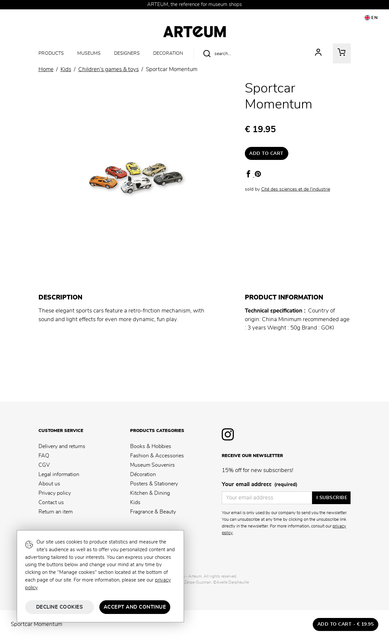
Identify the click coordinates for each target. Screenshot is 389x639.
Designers (127, 53)
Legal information (58, 474)
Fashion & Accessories (157, 455)
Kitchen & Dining (150, 493)
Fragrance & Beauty (153, 511)
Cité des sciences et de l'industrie (295, 189)
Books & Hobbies (150, 446)
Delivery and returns (61, 446)
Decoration (168, 53)
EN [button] (371, 17)
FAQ (43, 455)
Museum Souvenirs (152, 465)
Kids (135, 502)
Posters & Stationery (154, 483)
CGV (44, 465)
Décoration (143, 474)
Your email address (259, 484)
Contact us (51, 502)
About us (49, 483)
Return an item (55, 511)
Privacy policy (54, 493)
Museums (89, 53)
